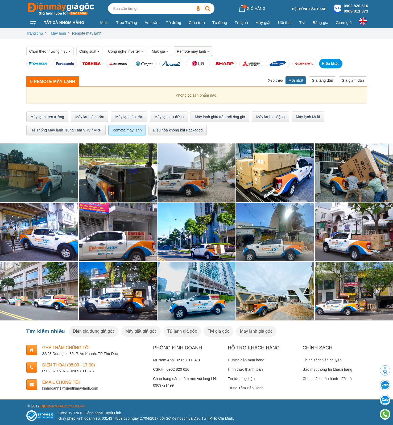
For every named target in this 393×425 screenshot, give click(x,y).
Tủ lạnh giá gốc (182, 331)
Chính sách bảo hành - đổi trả (327, 379)
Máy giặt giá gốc (141, 331)
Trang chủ (34, 33)
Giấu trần (197, 22)
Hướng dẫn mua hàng (246, 360)
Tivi (302, 22)
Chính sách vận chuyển (322, 360)
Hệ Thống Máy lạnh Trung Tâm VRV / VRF (66, 130)
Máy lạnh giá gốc (256, 331)
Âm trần (151, 22)
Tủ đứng (173, 22)
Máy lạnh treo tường (47, 117)
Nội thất (285, 22)
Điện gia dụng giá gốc (94, 331)
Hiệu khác (331, 63)
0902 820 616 (356, 5)
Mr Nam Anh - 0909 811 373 (176, 360)
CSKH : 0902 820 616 (171, 369)
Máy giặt (262, 22)
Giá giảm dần (353, 80)
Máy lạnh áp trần (129, 117)
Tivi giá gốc (218, 331)
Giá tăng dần (322, 80)
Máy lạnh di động (270, 117)
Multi (104, 22)
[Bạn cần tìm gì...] (198, 8)
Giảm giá (344, 22)
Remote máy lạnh (127, 130)
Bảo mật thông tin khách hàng (327, 369)
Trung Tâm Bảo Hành (245, 388)
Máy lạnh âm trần (89, 117)
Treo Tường (126, 22)
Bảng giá (320, 22)
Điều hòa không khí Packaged (177, 130)
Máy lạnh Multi (308, 117)
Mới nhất (295, 80)
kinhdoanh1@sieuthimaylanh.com (70, 388)
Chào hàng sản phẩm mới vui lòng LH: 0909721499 (185, 382)
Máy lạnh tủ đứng (169, 117)
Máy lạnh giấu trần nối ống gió (220, 117)
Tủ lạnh (241, 22)
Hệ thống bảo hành (309, 9)
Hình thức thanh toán (245, 369)
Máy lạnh (58, 33)
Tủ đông (219, 22)
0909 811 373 (356, 11)
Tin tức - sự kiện (241, 379)
